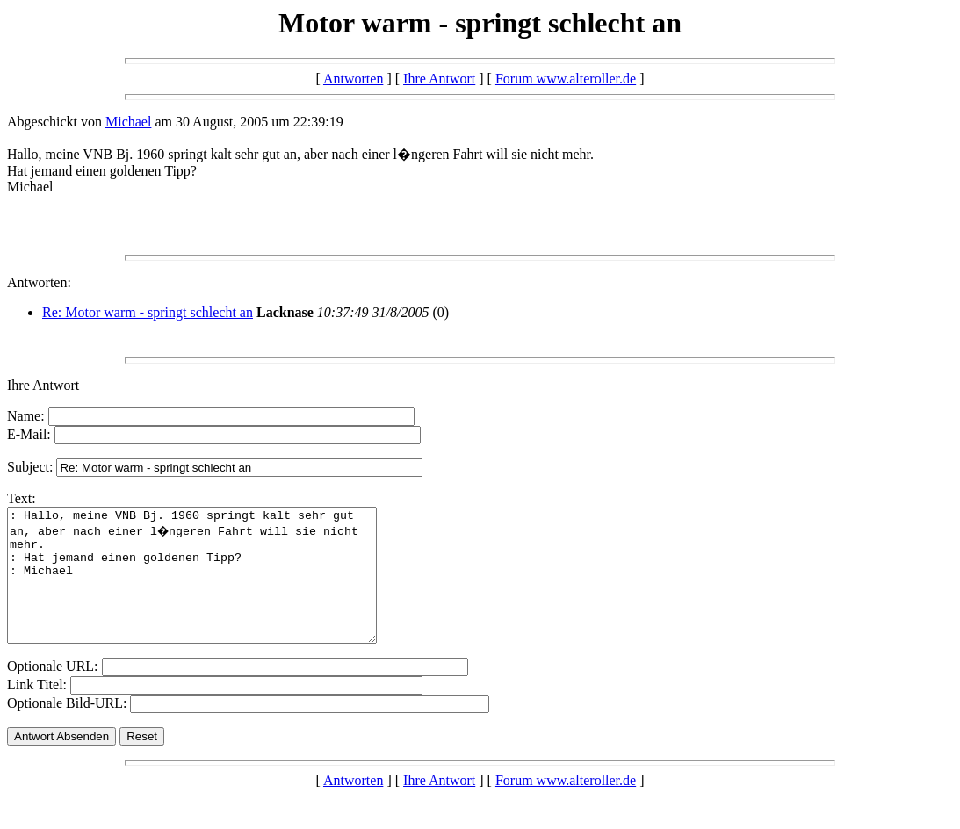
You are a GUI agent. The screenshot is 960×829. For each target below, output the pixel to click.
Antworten (353, 78)
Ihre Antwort (439, 78)
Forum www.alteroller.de (565, 78)
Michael (128, 121)
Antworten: (39, 282)
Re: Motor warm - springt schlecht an (147, 312)
